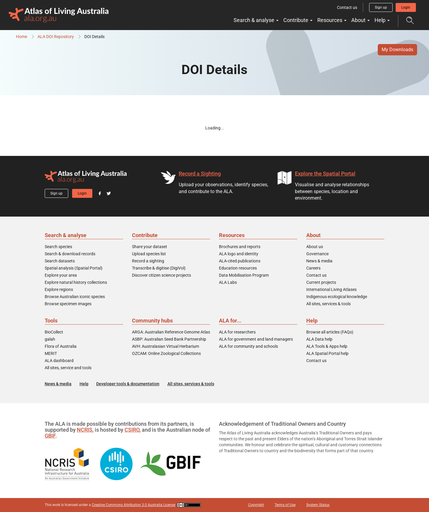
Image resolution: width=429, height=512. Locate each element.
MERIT (51, 353)
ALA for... (230, 320)
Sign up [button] (381, 7)
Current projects (321, 282)
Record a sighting (148, 261)
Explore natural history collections (76, 282)
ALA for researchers (237, 332)
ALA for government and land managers (256, 339)
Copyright (256, 505)
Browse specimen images (68, 303)
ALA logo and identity (238, 253)
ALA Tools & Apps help (326, 346)
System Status (317, 505)
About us (314, 246)
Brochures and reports (239, 246)
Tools (51, 320)
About (360, 20)
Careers (313, 268)
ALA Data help (319, 339)
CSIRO (132, 430)
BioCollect (54, 332)
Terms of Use (285, 505)
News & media (319, 261)
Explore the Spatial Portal (325, 173)
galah (50, 339)
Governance (317, 253)
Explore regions (59, 289)
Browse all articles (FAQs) (329, 332)
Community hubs (152, 320)
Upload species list (149, 253)
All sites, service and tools (68, 367)
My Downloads (397, 49)
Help (382, 20)
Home (21, 36)
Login (405, 7)
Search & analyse (256, 20)
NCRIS (84, 430)
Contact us (347, 7)
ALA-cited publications (239, 261)
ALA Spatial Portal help (327, 353)
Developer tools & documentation (127, 383)
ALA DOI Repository (56, 36)
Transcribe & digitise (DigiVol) (159, 268)
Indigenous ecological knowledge (336, 296)
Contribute (298, 20)
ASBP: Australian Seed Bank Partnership (169, 339)
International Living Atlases (331, 289)
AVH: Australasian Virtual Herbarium (165, 346)
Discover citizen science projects (161, 275)
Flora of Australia (61, 346)
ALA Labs (228, 282)
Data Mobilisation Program (244, 275)
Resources (331, 20)
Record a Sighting (200, 173)
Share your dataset (149, 246)
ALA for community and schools (248, 346)
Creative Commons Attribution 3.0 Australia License (133, 505)
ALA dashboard (59, 360)
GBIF (50, 436)
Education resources (238, 268)
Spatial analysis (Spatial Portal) (73, 268)
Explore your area (61, 275)
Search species (58, 246)
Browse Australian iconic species (75, 296)
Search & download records (70, 253)
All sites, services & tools (328, 303)
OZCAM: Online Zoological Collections (166, 353)
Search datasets (60, 261)
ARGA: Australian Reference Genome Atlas (171, 332)
